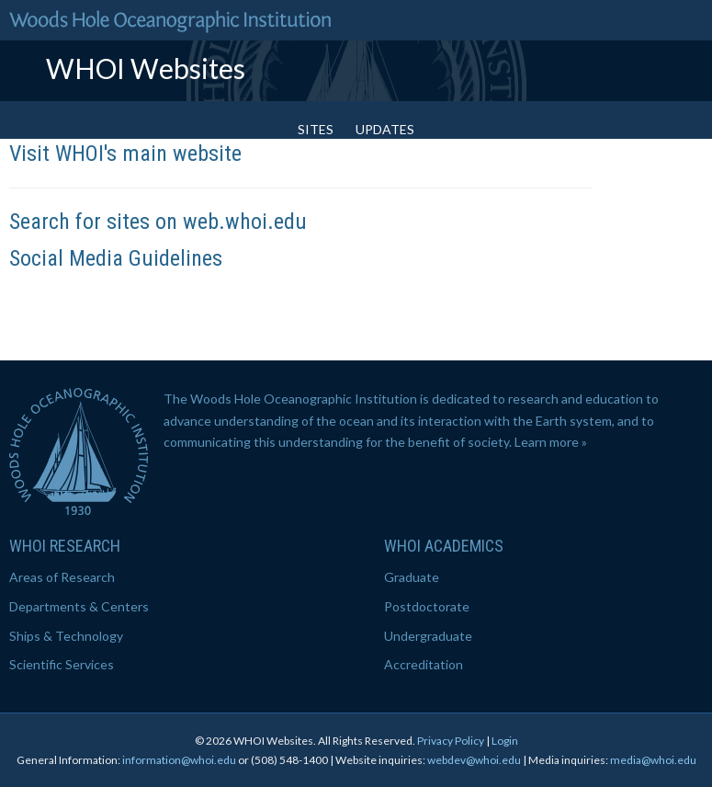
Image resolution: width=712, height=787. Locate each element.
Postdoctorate (426, 606)
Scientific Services (61, 664)
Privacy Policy (450, 740)
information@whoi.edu (179, 760)
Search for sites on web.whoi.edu (158, 221)
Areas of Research (62, 577)
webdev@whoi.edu (474, 760)
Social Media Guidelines (115, 258)
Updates (385, 129)
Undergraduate (428, 636)
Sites (315, 129)
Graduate (411, 577)
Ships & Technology (66, 636)
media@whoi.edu (653, 760)
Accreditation (423, 664)
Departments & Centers (79, 606)
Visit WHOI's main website (125, 153)
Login (505, 740)
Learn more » (550, 442)
